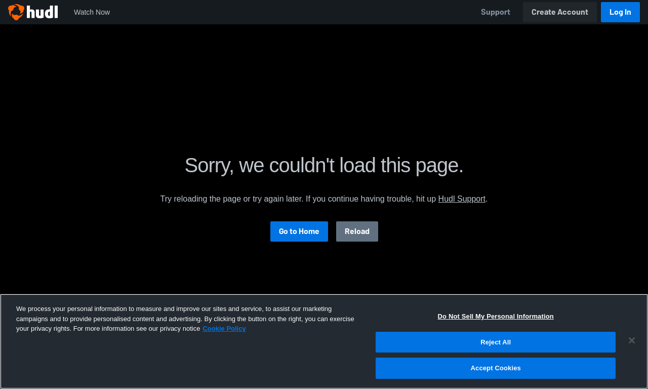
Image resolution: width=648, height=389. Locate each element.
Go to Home (299, 231)
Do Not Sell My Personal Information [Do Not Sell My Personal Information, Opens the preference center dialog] (496, 316)
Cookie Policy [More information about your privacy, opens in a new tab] (224, 328)
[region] (324, 341)
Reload (357, 231)
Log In (620, 12)
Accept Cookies (496, 368)
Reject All (495, 342)
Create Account (560, 12)
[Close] (632, 340)
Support (495, 12)
